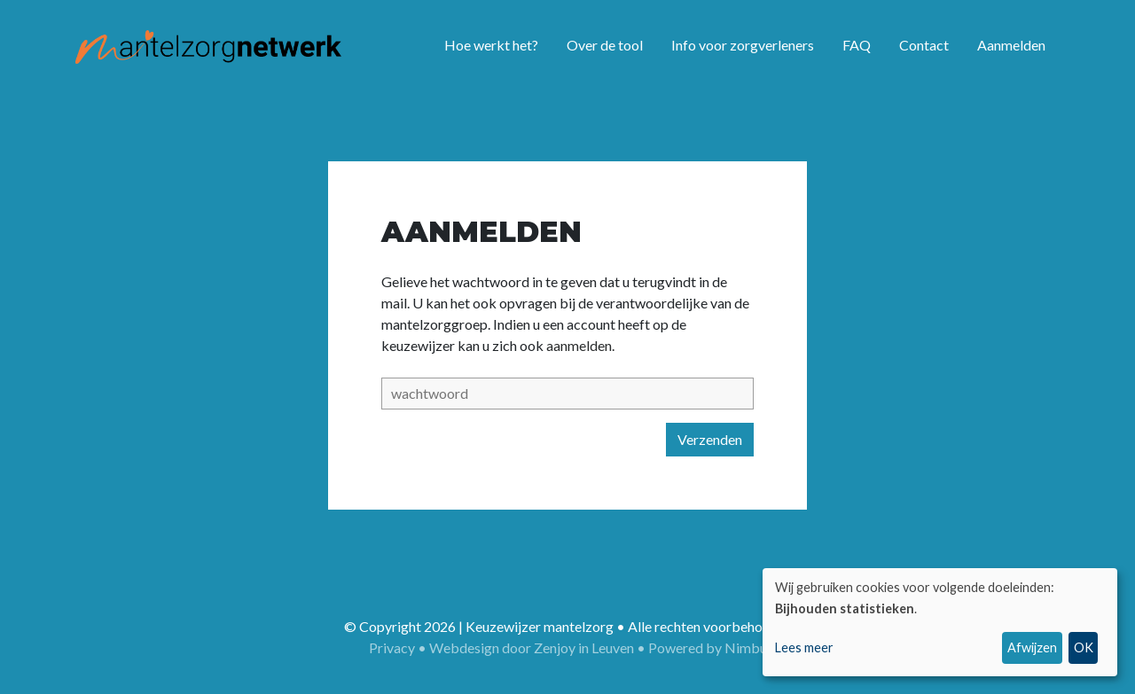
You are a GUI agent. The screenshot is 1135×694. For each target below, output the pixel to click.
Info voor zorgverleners (742, 44)
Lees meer (804, 648)
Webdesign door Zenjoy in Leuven (531, 647)
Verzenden (709, 439)
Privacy (392, 647)
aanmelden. (580, 345)
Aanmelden (1011, 44)
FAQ (856, 44)
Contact (924, 44)
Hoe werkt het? (491, 44)
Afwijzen (1032, 647)
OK (1083, 647)
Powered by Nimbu (707, 647)
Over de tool (605, 44)
